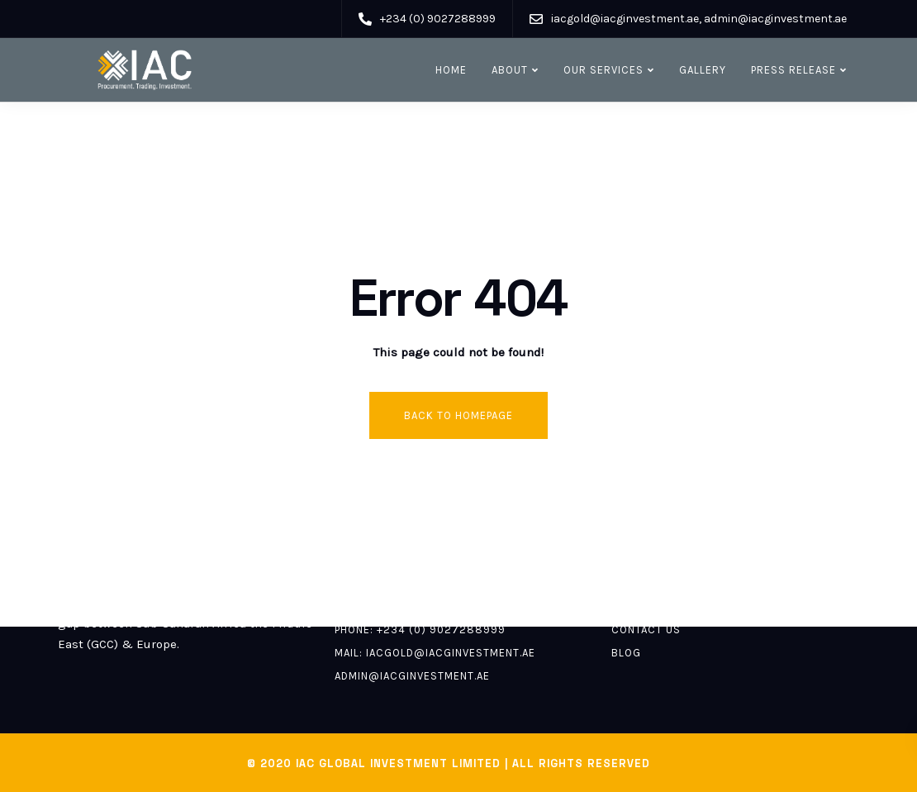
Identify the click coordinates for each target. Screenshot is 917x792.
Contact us (646, 629)
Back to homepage (458, 415)
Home (451, 70)
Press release (793, 70)
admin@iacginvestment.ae (412, 676)
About (510, 70)
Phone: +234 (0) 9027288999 (420, 629)
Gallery (702, 70)
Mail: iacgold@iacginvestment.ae (435, 652)
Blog (626, 652)
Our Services (603, 70)
